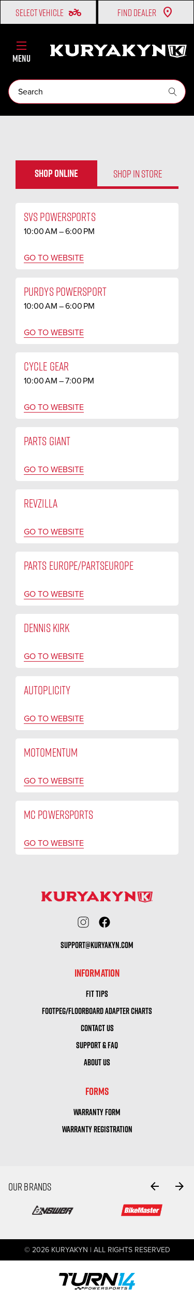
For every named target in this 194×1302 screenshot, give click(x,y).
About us (97, 1062)
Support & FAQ (97, 1045)
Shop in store (137, 173)
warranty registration (97, 1129)
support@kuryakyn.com (97, 945)
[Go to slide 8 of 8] (154, 1186)
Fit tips (97, 993)
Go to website (54, 258)
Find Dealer (145, 12)
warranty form (97, 1112)
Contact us (97, 1028)
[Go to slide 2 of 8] (179, 1186)
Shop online (56, 173)
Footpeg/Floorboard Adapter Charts (97, 1011)
